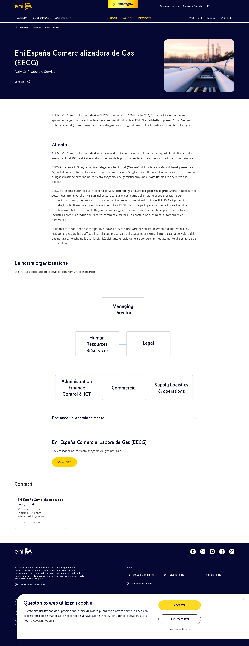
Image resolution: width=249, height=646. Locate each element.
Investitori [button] (195, 18)
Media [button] (211, 18)
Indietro (24, 27)
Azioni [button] (128, 18)
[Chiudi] (243, 599)
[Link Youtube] (212, 551)
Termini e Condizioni (142, 574)
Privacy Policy (177, 574)
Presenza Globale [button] (192, 6)
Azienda (37, 27)
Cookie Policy (213, 574)
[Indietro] (17, 27)
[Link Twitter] (231, 551)
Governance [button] (41, 18)
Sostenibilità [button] (63, 18)
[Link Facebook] (222, 551)
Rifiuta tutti (179, 619)
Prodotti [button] (145, 18)
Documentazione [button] (169, 6)
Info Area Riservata (141, 583)
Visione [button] (112, 18)
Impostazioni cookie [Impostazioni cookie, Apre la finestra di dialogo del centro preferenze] (180, 629)
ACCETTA (179, 605)
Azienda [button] (22, 18)
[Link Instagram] (202, 551)
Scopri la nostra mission (32, 584)
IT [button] (208, 6)
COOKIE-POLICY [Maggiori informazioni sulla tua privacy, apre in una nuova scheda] (43, 620)
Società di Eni (52, 27)
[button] (24, 6)
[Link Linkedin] (193, 551)
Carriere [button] (226, 18)
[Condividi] (22, 81)
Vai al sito (64, 462)
